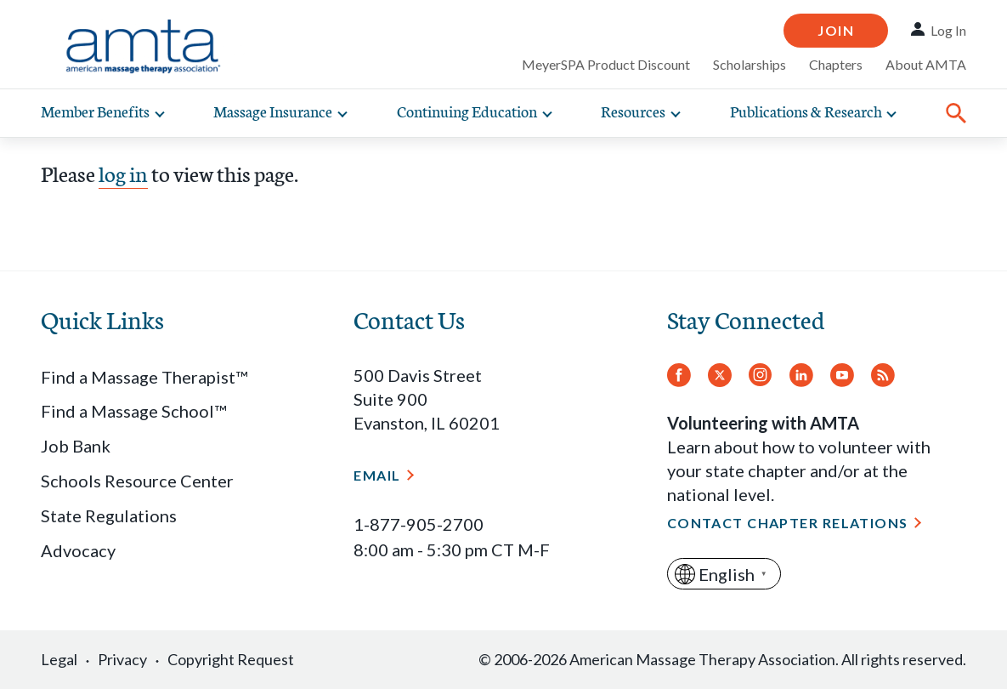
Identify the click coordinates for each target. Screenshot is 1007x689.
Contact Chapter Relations (787, 523)
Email (377, 475)
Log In (948, 30)
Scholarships (749, 64)
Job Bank (75, 446)
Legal (59, 659)
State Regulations (109, 515)
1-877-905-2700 (419, 524)
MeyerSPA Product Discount (606, 64)
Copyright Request (230, 659)
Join (835, 30)
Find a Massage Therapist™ (144, 377)
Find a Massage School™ (133, 411)
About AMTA (925, 64)
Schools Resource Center (137, 480)
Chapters (836, 64)
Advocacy (78, 550)
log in (123, 172)
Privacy (122, 659)
